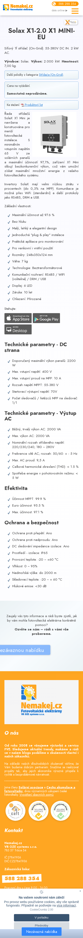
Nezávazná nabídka (41, 931)
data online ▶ (60, 10)
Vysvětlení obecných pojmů (36, 794)
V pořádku (41, 917)
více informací (66, 905)
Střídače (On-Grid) (51, 74)
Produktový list (32, 105)
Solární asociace (31, 787)
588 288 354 (67, 4)
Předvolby (41, 925)
